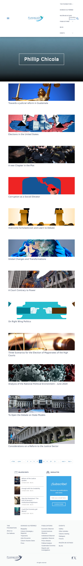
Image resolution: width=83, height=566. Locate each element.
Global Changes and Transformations (27, 259)
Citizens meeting (64, 534)
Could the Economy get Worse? (29, 510)
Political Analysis (46, 543)
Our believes (11, 533)
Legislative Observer (47, 538)
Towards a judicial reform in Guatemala (28, 103)
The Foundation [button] (66, 4)
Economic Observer (47, 529)
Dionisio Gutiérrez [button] (66, 10)
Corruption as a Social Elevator (24, 196)
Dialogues (62, 536)
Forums (61, 538)
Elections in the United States (23, 134)
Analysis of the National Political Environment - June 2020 (38, 384)
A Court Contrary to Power (21, 290)
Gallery (61, 529)
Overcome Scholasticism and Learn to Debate (31, 228)
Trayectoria (24, 535)
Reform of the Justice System (29, 479)
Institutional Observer (48, 535)
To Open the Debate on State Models (26, 415)
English (73, 19)
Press (22, 543)
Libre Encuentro (26, 538)
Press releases (46, 540)
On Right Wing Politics (19, 321)
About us (9, 531)
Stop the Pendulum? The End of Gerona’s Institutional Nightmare (30, 500)
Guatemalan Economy (48, 545)
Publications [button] (64, 21)
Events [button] (62, 33)
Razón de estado (66, 15)
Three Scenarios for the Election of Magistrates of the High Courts (38, 354)
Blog (61, 27)
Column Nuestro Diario (28, 540)
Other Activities (63, 531)
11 (55, 461)
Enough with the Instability (31, 488)
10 (51, 461)
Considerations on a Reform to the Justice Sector (33, 446)
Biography (24, 529)
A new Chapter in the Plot (21, 165)
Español (73, 17)
